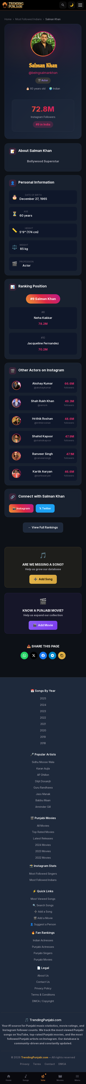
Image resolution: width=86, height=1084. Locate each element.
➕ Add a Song (43, 911)
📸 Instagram (21, 508)
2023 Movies (43, 851)
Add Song (43, 579)
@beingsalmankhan (43, 73)
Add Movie (43, 625)
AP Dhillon (43, 774)
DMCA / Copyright (43, 1001)
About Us (43, 975)
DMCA (62, 1064)
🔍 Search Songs (43, 905)
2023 (43, 711)
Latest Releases (43, 838)
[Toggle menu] (80, 5)
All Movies (43, 825)
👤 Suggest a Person (43, 924)
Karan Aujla (43, 768)
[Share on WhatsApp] (24, 655)
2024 (43, 704)
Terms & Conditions (43, 994)
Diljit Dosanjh (43, 781)
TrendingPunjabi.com (34, 1057)
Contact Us (43, 981)
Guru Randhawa (43, 787)
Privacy (24, 1064)
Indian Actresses (43, 940)
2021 (43, 723)
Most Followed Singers (43, 873)
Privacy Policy (43, 988)
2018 (43, 743)
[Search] (63, 5)
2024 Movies (43, 844)
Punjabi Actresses (43, 946)
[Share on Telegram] (52, 655)
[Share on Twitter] (34, 655)
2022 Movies (43, 857)
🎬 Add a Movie (43, 918)
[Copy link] (62, 655)
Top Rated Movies (43, 831)
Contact (50, 1064)
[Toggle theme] (71, 5)
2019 (43, 736)
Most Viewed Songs (43, 898)
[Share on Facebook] (43, 655)
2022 (43, 717)
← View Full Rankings (43, 527)
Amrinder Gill (43, 806)
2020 (43, 730)
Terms (37, 1064)
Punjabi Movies (43, 959)
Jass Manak (43, 794)
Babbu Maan (43, 800)
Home (8, 19)
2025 (43, 698)
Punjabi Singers (43, 953)
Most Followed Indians (28, 19)
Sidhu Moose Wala (43, 762)
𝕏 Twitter (45, 508)
